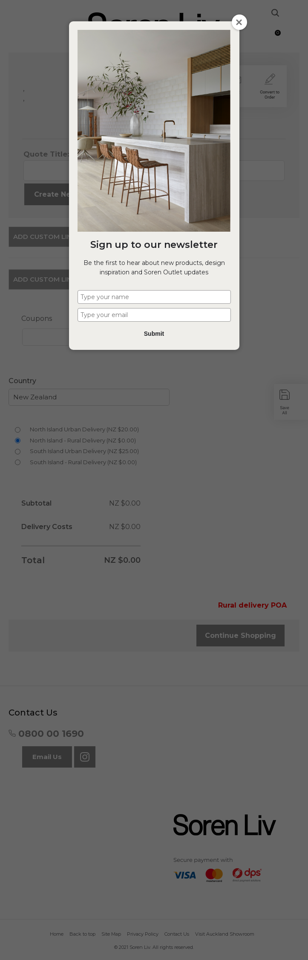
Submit (154, 333)
